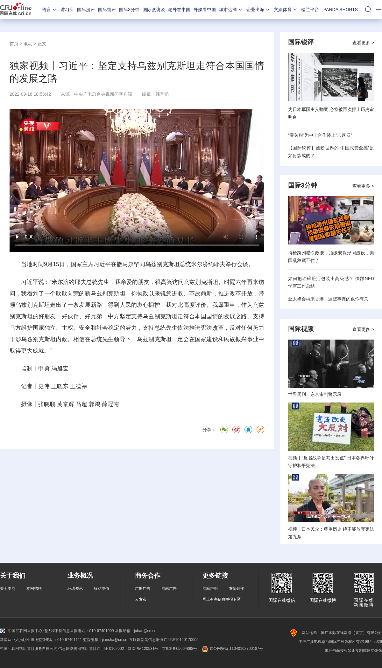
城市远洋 (231, 9)
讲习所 (67, 9)
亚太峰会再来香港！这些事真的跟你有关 (328, 298)
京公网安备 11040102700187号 (232, 648)
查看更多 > (363, 42)
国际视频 (301, 328)
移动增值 (101, 588)
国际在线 (16, 9)
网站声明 (210, 588)
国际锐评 (107, 9)
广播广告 (142, 588)
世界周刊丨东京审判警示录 (315, 394)
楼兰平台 (310, 9)
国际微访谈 (154, 9)
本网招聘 (34, 588)
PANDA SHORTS (340, 9)
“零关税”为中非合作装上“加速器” (320, 135)
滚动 (28, 43)
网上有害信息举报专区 (221, 599)
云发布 (140, 599)
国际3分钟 (129, 9)
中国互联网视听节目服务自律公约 (28, 648)
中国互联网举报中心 (21, 631)
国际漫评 (86, 9)
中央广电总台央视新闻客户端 (103, 94)
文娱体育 (286, 9)
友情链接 (236, 588)
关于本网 (7, 588)
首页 (14, 43)
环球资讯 (75, 588)
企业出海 (258, 9)
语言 (49, 9)
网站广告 (169, 588)
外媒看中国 (205, 9)
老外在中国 (179, 9)
